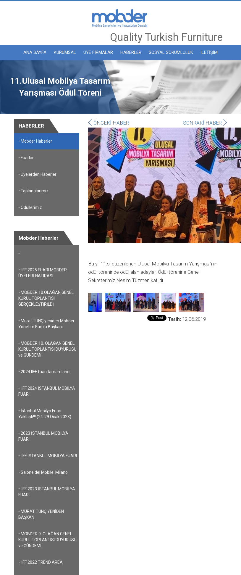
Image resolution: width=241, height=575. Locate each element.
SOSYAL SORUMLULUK (171, 52)
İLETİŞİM (209, 52)
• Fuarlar (26, 157)
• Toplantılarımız (33, 191)
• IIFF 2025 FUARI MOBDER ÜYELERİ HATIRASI (42, 273)
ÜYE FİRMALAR (98, 52)
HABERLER (130, 52)
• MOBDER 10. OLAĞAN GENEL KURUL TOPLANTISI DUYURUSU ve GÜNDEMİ (47, 349)
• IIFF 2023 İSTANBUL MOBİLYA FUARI (46, 492)
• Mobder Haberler (35, 141)
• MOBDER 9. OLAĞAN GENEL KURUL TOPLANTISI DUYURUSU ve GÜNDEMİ (47, 539)
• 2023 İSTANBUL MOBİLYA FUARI (43, 436)
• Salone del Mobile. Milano (43, 472)
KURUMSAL (65, 52)
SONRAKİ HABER (205, 123)
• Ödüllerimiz (30, 207)
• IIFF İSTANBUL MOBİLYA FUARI (47, 455)
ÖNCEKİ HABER (108, 123)
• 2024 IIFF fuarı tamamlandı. (44, 371)
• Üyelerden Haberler (37, 174)
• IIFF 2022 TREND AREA (40, 562)
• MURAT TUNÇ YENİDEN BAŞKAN (41, 514)
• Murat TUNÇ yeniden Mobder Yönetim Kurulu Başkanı (46, 323)
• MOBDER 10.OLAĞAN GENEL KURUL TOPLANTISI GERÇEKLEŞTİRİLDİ (46, 298)
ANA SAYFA (34, 52)
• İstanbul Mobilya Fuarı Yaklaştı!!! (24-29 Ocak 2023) (44, 413)
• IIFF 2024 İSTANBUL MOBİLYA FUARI (46, 391)
